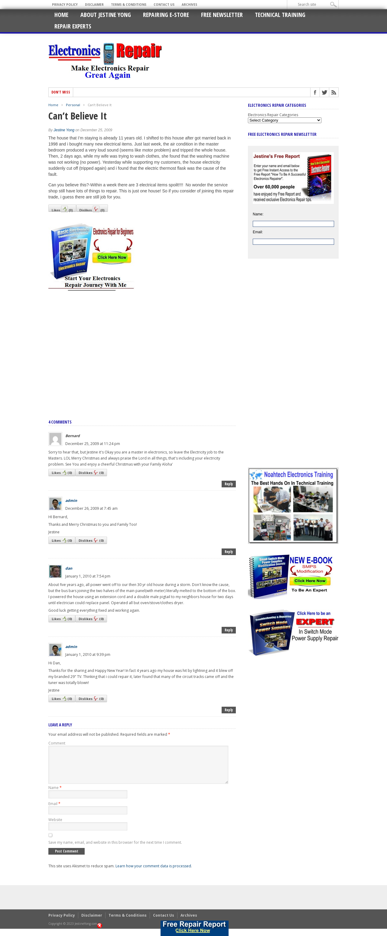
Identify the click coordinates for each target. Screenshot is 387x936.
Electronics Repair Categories (273, 114)
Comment (56, 743)
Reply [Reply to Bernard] (229, 483)
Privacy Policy (65, 4)
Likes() (62, 209)
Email (54, 810)
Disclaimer (94, 4)
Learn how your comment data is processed (153, 873)
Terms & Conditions (128, 4)
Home (61, 15)
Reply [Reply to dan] (229, 630)
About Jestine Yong (105, 15)
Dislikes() (92, 209)
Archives (189, 4)
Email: (258, 232)
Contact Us (164, 4)
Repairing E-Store (166, 15)
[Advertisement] (142, 348)
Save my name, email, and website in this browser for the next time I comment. (115, 849)
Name (55, 794)
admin (71, 500)
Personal (73, 105)
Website (55, 827)
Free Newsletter (222, 15)
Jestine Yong (64, 130)
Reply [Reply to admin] (229, 551)
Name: (258, 214)
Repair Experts (72, 26)
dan (68, 568)
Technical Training (280, 15)
